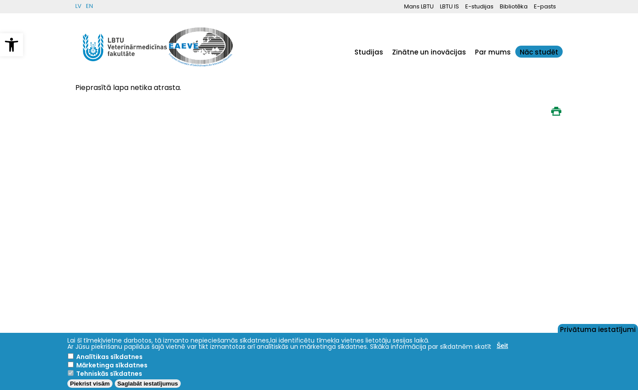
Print (556, 111)
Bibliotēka (514, 6)
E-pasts (545, 6)
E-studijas (479, 6)
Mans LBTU (419, 6)
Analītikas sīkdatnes (109, 356)
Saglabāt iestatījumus (147, 383)
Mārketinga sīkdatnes (112, 365)
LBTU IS (449, 6)
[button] (11, 44)
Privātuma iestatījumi (598, 329)
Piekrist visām (90, 383)
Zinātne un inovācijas (429, 52)
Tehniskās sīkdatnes (109, 373)
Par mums (493, 52)
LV (78, 6)
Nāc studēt (539, 52)
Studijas (368, 52)
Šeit (502, 345)
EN (89, 6)
